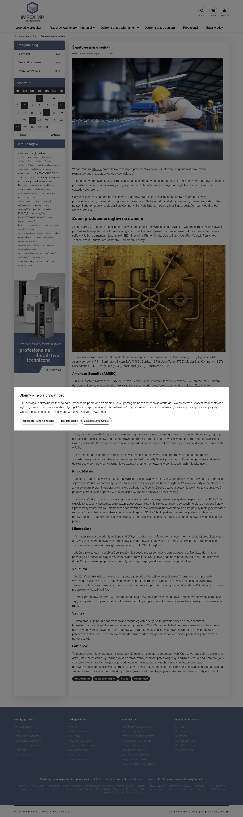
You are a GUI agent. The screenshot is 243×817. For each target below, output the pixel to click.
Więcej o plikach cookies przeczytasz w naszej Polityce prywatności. (63, 412)
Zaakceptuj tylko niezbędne (38, 420)
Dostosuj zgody (69, 420)
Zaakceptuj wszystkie (96, 420)
